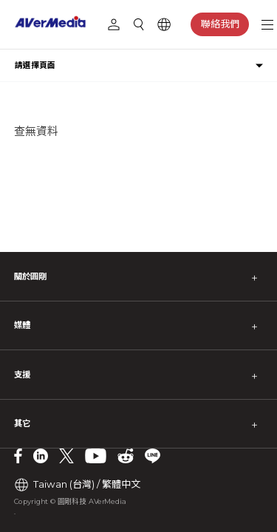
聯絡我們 (220, 24)
